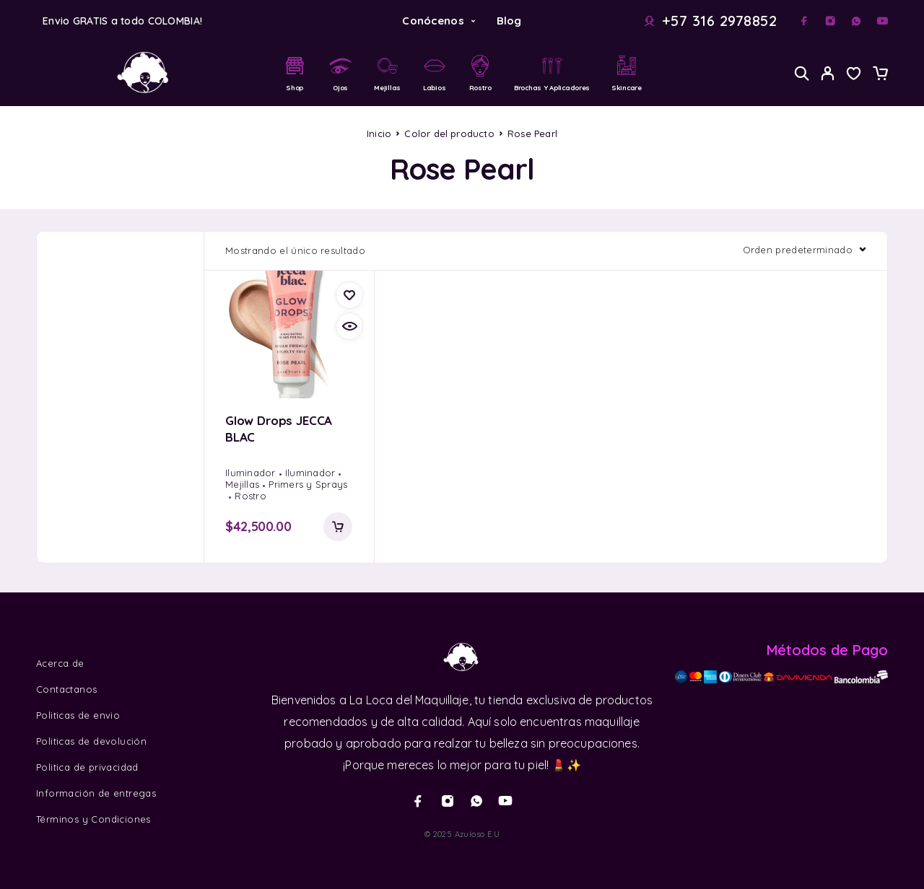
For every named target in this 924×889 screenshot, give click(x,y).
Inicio (379, 133)
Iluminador (250, 472)
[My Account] (828, 73)
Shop (294, 73)
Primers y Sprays (308, 484)
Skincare (626, 73)
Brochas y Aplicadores (552, 73)
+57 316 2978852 (719, 21)
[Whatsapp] (856, 21)
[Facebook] (804, 21)
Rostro (480, 73)
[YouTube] (882, 21)
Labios (434, 73)
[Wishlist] (854, 75)
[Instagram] (830, 21)
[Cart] (880, 75)
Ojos (340, 73)
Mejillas (387, 73)
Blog (509, 20)
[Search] (802, 73)
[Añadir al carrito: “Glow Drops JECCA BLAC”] (337, 526)
